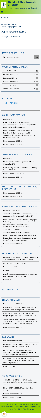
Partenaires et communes (12, 341)
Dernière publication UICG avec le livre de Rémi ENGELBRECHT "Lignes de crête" (20, 275)
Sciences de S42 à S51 (20, 85)
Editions (6, 270)
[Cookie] (4, 413)
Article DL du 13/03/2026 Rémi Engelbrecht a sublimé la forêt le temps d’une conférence (19, 308)
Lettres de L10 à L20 (20, 74)
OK (36, 57)
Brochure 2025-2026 (10, 103)
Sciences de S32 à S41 (20, 81)
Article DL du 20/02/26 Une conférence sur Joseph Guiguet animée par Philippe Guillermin (19, 314)
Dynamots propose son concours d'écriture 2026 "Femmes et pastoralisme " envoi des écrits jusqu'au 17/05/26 (19, 360)
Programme (7, 119)
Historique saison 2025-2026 (13, 141)
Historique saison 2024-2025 (13, 144)
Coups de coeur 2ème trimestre (14, 263)
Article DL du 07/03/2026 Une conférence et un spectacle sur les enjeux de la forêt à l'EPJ (20, 215)
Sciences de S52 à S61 (20, 89)
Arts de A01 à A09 (20, 71)
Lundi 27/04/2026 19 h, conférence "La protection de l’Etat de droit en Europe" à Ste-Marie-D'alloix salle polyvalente (19, 125)
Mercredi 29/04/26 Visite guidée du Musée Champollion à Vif (18, 163)
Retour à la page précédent (11, 27)
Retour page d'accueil (8, 24)
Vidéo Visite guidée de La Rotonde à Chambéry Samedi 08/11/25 (20, 168)
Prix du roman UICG (10, 267)
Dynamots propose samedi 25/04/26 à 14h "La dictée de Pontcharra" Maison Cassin (20, 345)
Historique (7, 280)
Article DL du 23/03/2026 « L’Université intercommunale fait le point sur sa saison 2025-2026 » (20, 382)
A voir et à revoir (9, 366)
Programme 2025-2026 (11, 210)
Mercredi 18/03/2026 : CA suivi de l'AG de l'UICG (18, 389)
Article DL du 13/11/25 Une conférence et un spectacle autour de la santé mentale (19, 231)
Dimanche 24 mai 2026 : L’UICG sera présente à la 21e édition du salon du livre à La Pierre (20, 258)
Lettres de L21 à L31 (20, 78)
